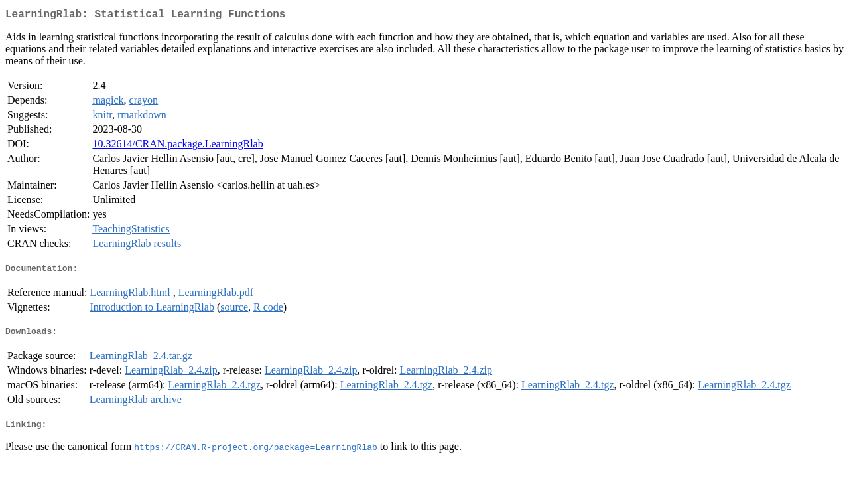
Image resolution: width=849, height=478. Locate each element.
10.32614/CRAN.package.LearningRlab (177, 146)
